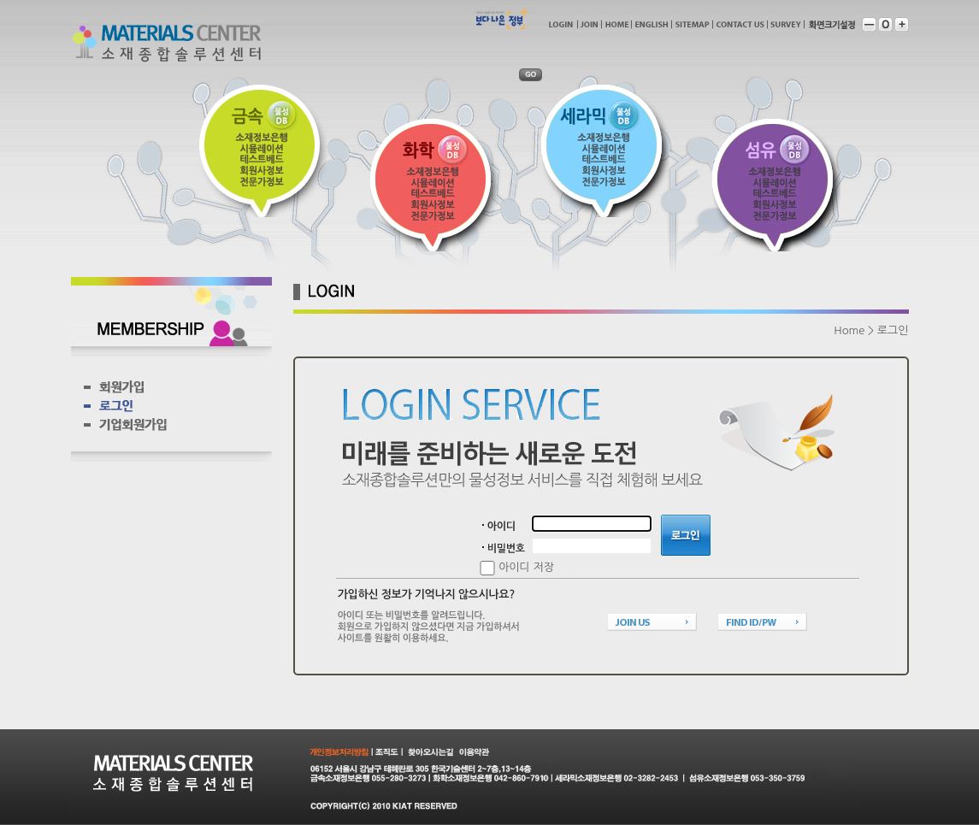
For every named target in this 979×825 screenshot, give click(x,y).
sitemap (692, 24)
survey (786, 24)
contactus (740, 24)
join (589, 24)
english (651, 24)
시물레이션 (261, 148)
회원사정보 (261, 170)
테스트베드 (261, 159)
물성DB (283, 116)
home (616, 24)
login (560, 24)
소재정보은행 (261, 137)
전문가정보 (261, 181)
